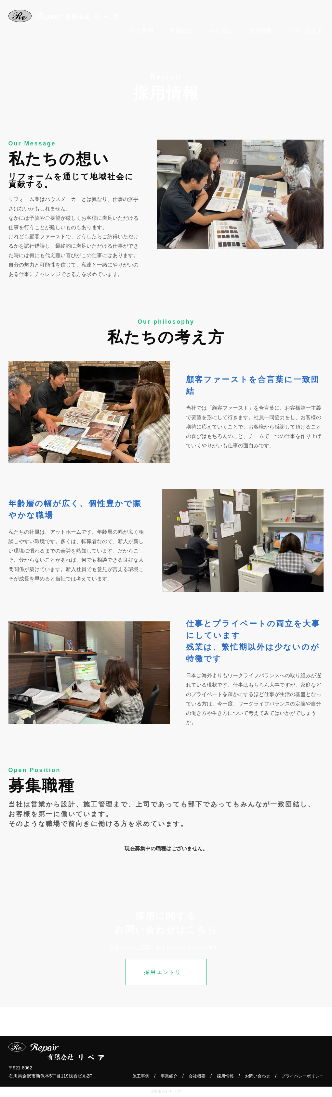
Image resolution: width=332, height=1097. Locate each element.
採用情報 (219, 1076)
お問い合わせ (253, 1076)
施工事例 (131, 1076)
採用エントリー (166, 972)
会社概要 (190, 1076)
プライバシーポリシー (301, 1076)
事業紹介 (161, 1076)
